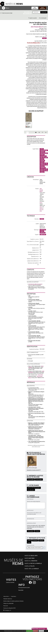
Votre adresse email (30, 518)
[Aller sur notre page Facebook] (30, 582)
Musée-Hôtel (32, 568)
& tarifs (24, 587)
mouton (42, 162)
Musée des (33, 43)
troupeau (42, 160)
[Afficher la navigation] (3, 8)
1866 (41, 206)
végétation (43, 167)
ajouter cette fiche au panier (34, 487)
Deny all (35, 630)
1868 (41, 208)
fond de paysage (44, 150)
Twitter (29, 540)
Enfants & (10, 582)
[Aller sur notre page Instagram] (34, 582)
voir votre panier (42, 18)
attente (42, 163)
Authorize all (29, 630)
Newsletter (20, 590)
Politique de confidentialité (8, 603)
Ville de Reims (6, 596)
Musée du (33, 563)
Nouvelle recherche (27, 13)
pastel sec (43, 232)
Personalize (41, 630)
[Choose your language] (7, 610)
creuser (42, 172)
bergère (42, 154)
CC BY (35, 467)
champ (42, 159)
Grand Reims (13, 596)
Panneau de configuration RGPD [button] (9, 608)
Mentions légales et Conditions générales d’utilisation (13, 601)
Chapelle (29, 566)
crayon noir (43, 229)
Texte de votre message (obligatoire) (33, 501)
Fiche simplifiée (31, 479)
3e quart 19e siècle (41, 210)
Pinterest (41, 540)
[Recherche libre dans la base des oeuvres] (36, 12)
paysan (42, 170)
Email (29, 542)
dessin (44, 38)
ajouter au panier (32, 18)
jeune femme (43, 156)
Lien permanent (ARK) (30, 545)
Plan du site (5, 605)
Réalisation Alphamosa (7, 598)
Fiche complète (39, 479)
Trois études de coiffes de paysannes (28, 123)
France (41, 202)
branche (42, 166)
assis (42, 157)
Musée (42, 8)
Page (35, 8)
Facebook (35, 540)
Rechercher (43, 12)
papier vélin (43, 234)
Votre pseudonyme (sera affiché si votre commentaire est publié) (34, 513)
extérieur (42, 151)
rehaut (42, 231)
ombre (42, 169)
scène (42, 149)
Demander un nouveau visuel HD (33, 470)
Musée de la (31, 561)
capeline (42, 164)
